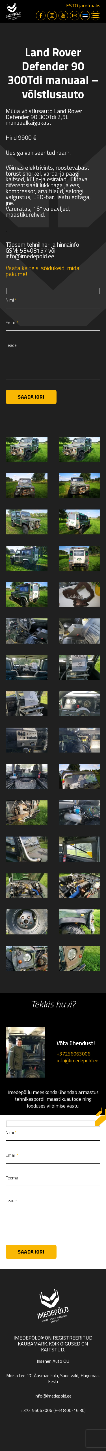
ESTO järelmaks (83, 5)
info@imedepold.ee (77, 1060)
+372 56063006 (36, 1410)
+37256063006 (73, 1053)
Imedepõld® (29, 1338)
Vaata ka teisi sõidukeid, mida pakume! (42, 270)
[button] (85, 15)
